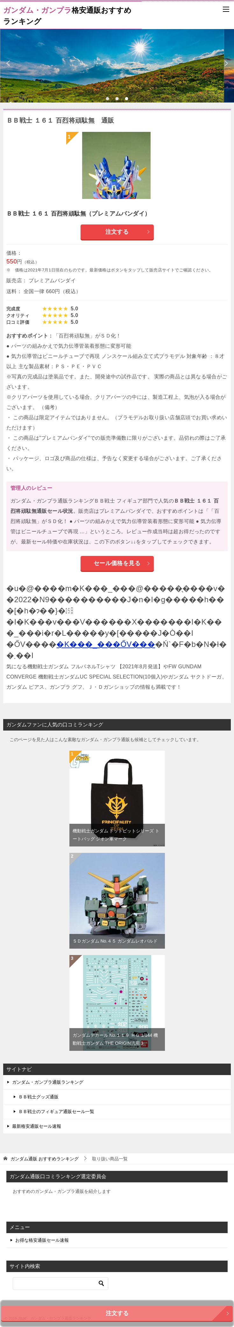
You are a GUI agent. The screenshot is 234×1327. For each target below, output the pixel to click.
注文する (128, 232)
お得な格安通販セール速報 (42, 1240)
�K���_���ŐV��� (105, 644)
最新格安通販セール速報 (36, 1126)
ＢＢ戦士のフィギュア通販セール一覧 (56, 1111)
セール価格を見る (122, 563)
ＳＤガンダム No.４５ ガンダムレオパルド (115, 941)
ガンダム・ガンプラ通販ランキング (47, 1082)
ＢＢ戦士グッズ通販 (38, 1096)
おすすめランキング (45, 1158)
